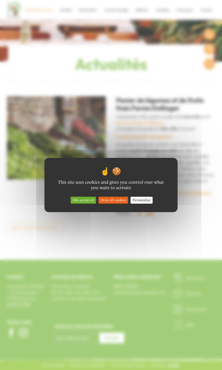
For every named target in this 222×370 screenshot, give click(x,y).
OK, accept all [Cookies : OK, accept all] (83, 200)
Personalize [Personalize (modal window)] (141, 200)
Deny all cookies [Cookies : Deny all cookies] (113, 200)
